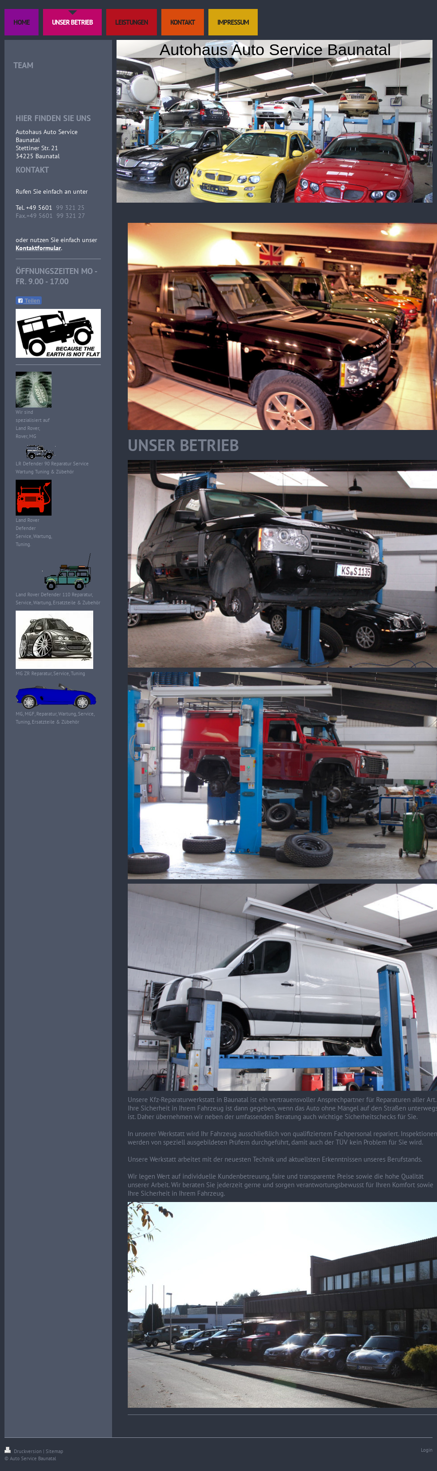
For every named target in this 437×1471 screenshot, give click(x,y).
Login (427, 1450)
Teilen (28, 301)
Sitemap (54, 1451)
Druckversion (23, 1451)
